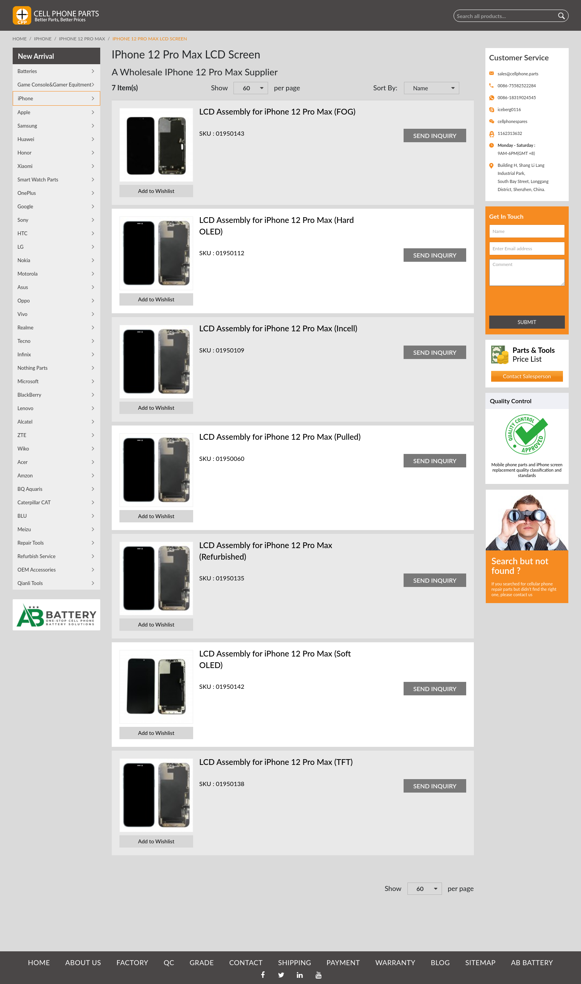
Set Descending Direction (466, 89)
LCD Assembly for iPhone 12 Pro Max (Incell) (278, 328)
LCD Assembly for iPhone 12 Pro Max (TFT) (276, 761)
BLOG (440, 962)
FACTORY (132, 962)
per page (287, 87)
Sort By (384, 87)
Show (219, 87)
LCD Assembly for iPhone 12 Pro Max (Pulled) (280, 436)
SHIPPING (294, 962)
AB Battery (532, 962)
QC (169, 962)
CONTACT (246, 962)
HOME (39, 962)
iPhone (42, 39)
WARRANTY (395, 962)
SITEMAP (480, 962)
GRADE (202, 962)
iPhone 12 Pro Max (82, 39)
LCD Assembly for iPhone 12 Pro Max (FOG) (277, 111)
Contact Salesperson (527, 376)
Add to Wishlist (156, 191)
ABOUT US (83, 962)
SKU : (206, 133)
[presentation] (523, 299)
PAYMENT (343, 962)
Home (20, 39)
